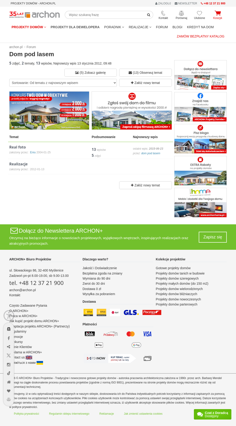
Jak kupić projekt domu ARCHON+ (34, 321)
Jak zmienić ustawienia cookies (143, 413)
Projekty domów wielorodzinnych (179, 289)
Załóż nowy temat (145, 83)
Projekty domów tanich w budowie (180, 273)
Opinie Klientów (20, 347)
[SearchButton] (148, 15)
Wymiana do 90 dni (96, 278)
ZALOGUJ (163, 3)
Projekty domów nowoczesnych (178, 299)
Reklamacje (106, 413)
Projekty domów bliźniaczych (176, 294)
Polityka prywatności (26, 413)
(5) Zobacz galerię (90, 72)
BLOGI (177, 27)
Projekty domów (29, 27)
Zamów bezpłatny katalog (200, 36)
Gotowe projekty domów (173, 268)
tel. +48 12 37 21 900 (36, 283)
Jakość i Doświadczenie (100, 268)
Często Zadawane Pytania (28, 305)
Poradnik (114, 27)
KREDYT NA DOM (200, 27)
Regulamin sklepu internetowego (69, 413)
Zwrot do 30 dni (94, 283)
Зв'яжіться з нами (26, 362)
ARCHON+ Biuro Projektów (30, 259)
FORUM (162, 27)
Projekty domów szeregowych (177, 278)
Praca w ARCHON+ (23, 316)
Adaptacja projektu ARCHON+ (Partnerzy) (39, 326)
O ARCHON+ (18, 311)
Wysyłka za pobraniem (99, 294)
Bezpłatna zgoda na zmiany (102, 273)
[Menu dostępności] (8, 315)
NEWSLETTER (186, 3)
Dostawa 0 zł (92, 289)
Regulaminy (17, 331)
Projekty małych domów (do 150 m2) (182, 283)
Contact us (20, 357)
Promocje (16, 337)
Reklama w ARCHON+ (25, 352)
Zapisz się (212, 237)
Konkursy (16, 342)
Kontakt (14, 295)
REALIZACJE (140, 27)
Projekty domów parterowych (176, 304)
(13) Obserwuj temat (145, 72)
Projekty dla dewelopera (75, 27)
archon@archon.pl (22, 290)
